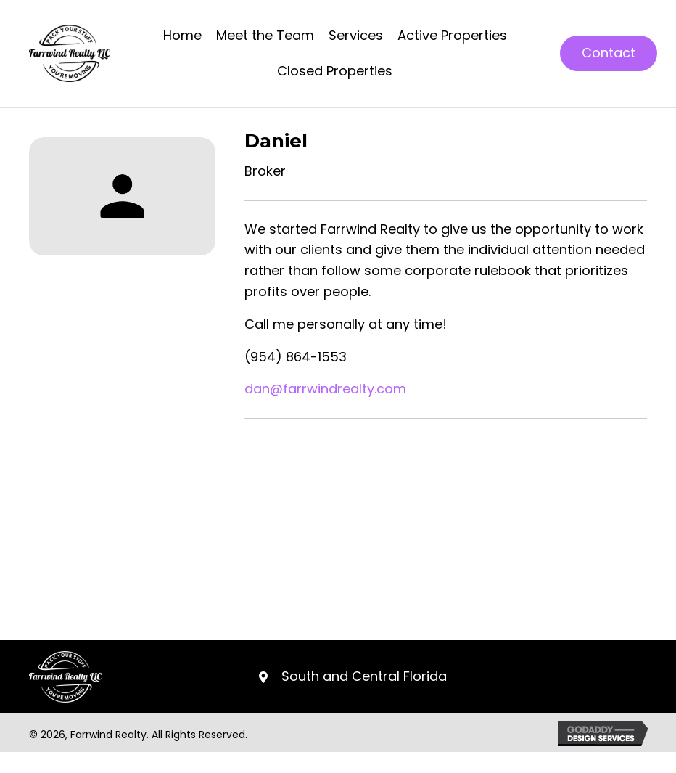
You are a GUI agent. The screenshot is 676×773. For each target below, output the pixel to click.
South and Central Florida (364, 676)
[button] (608, 53)
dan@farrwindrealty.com (325, 389)
